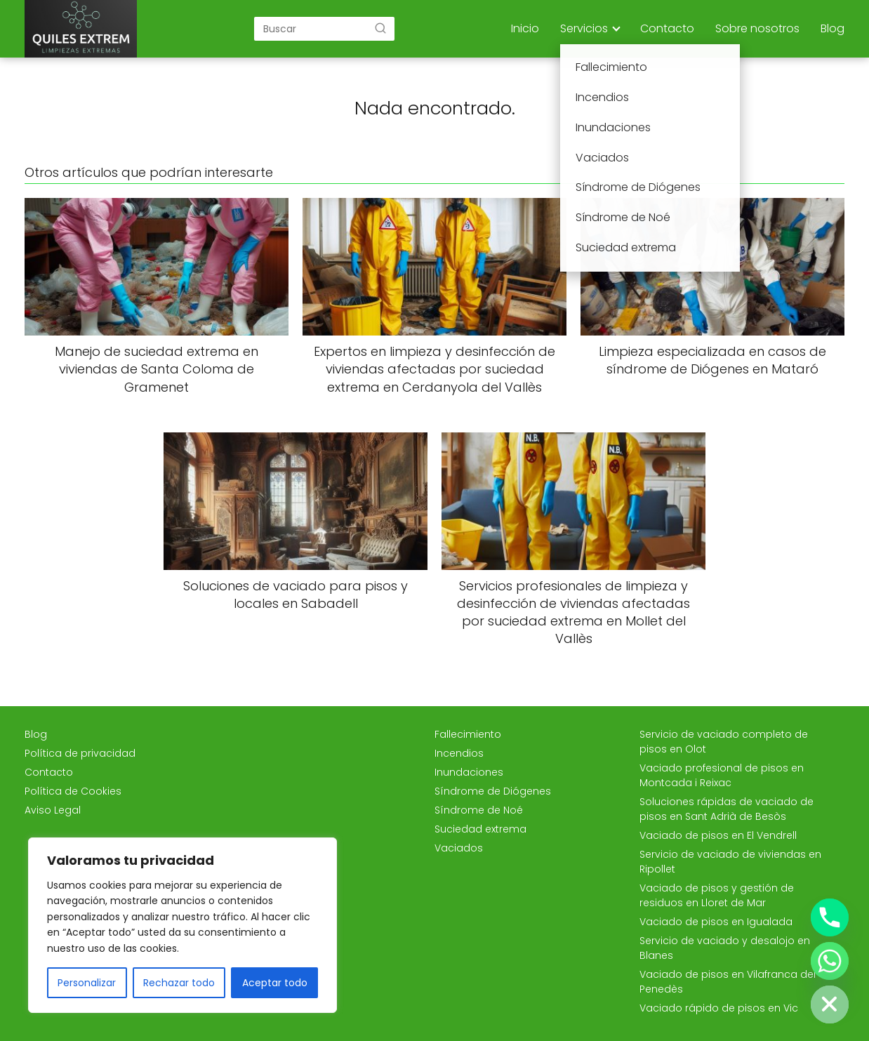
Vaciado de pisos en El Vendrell (718, 835)
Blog (832, 28)
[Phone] (830, 917)
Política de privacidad (80, 753)
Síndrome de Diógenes (492, 791)
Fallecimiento (467, 734)
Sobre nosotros (757, 28)
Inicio (525, 28)
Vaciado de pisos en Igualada (715, 922)
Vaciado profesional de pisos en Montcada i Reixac (721, 775)
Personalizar (87, 983)
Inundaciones (468, 772)
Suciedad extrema (480, 829)
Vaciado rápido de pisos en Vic (718, 1008)
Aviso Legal (53, 810)
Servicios (584, 28)
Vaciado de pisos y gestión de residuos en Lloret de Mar (716, 895)
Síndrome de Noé (478, 810)
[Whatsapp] (830, 961)
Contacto (667, 28)
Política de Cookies (73, 791)
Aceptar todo (274, 983)
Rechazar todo (179, 983)
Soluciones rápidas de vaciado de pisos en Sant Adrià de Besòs (726, 809)
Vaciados (458, 848)
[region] (182, 925)
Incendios (459, 753)
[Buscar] (380, 28)
